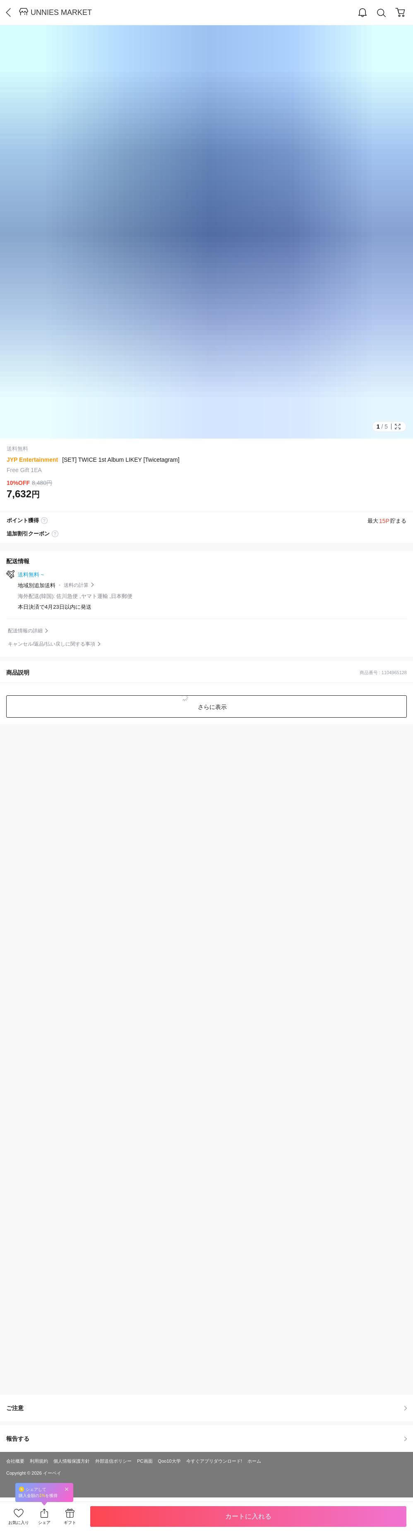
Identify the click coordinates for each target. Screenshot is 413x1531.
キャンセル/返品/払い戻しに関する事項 (51, 644)
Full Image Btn (398, 426)
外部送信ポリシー (113, 1461)
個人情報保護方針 (71, 1461)
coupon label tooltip (55, 534)
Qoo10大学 (169, 1461)
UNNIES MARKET (61, 12)
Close (66, 1489)
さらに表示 (211, 707)
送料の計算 (76, 585)
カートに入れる (248, 1516)
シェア (44, 1522)
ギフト (70, 1522)
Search (381, 13)
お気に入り (18, 1522)
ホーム (254, 1461)
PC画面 (144, 1461)
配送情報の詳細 (25, 631)
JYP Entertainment (32, 459)
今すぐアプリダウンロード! (214, 1461)
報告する (206, 1438)
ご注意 (206, 1408)
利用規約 (39, 1461)
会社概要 (15, 1461)
